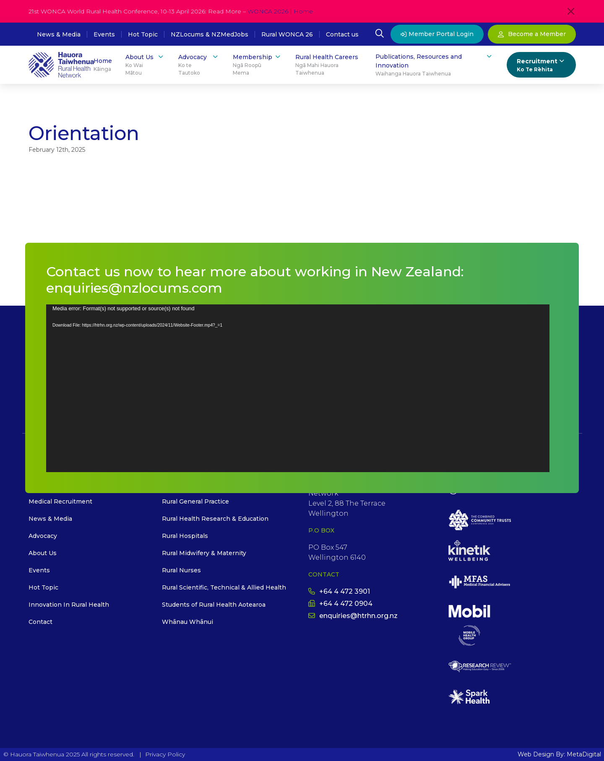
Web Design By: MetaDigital (559, 754)
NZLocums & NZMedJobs (209, 34)
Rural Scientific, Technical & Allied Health (224, 587)
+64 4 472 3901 (339, 591)
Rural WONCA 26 (287, 34)
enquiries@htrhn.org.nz (353, 616)
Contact (40, 622)
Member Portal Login (437, 34)
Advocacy (198, 65)
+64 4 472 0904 (340, 604)
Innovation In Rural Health (69, 604)
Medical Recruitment (60, 501)
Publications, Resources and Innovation (434, 65)
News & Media (59, 34)
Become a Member (532, 34)
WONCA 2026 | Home (280, 11)
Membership (257, 65)
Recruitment (541, 65)
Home (103, 65)
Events (104, 34)
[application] (297, 388)
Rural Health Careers (328, 65)
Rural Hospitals (185, 536)
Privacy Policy (165, 754)
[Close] (571, 11)
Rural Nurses (181, 570)
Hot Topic (143, 34)
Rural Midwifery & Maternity (204, 553)
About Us (145, 65)
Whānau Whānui (187, 622)
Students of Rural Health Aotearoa (214, 604)
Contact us (342, 34)
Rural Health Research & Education (215, 518)
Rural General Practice (195, 501)
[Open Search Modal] (379, 34)
